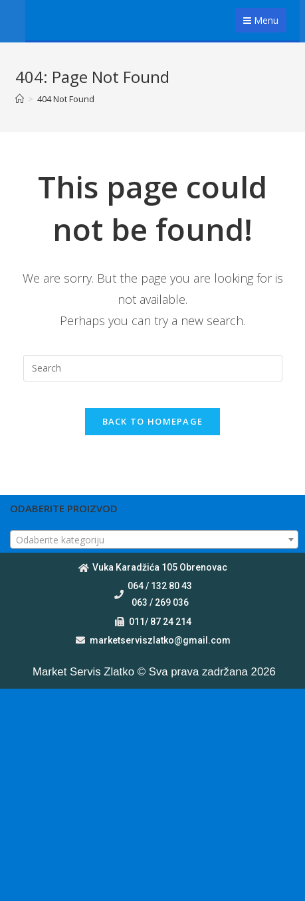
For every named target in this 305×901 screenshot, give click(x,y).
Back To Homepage (152, 421)
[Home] (19, 99)
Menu (260, 20)
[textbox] (154, 540)
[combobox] (154, 539)
